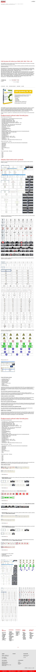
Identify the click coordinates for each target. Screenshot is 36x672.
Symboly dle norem (4, 639)
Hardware (18, 86)
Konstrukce (18, 631)
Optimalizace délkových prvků (32, 636)
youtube (24, 657)
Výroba (24, 634)
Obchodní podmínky (5, 662)
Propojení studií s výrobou (24, 636)
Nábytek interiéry (24, 630)
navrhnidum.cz (24, 671)
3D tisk (17, 635)
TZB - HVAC (11, 633)
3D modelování (4, 633)
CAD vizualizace (4, 630)
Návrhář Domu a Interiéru (11, 637)
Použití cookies (4, 665)
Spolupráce (19, 663)
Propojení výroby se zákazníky (24, 638)
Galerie (22, 86)
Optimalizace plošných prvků (32, 634)
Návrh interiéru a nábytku (24, 633)
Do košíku (15, 80)
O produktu (3, 86)
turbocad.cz (4, 671)
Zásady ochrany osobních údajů (6, 664)
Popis (7, 86)
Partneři (19, 662)
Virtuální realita (3, 637)
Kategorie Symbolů (12, 86)
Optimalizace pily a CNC (31, 630)
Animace (3, 635)
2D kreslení (4, 632)
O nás (19, 661)
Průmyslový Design (18, 633)
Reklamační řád (4, 663)
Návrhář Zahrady (10, 639)
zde (7, 359)
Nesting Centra (31, 638)
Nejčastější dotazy (4, 661)
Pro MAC (3, 636)
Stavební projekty (10, 632)
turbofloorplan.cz (12, 671)
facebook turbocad (26, 655)
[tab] (3, 86)
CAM (30, 632)
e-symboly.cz (31, 671)
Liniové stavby (11, 636)
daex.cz (19, 671)
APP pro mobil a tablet (11, 640)
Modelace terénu (10, 635)
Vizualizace (4, 634)
